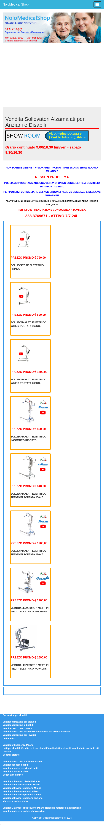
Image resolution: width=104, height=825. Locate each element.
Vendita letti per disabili (34, 748)
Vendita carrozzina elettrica (55, 731)
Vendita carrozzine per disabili (19, 721)
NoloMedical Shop (16, 4)
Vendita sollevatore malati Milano (21, 791)
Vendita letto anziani (83, 748)
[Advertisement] (52, 73)
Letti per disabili (11, 748)
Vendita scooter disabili (15, 764)
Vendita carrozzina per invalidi (19, 735)
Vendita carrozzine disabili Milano (21, 731)
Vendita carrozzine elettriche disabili (22, 761)
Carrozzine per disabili (15, 715)
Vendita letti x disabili (59, 748)
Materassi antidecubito (15, 801)
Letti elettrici (9, 738)
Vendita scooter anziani (15, 771)
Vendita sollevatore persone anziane (22, 798)
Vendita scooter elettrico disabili (20, 768)
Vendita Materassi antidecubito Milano (24, 807)
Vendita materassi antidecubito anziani (24, 811)
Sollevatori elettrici (13, 774)
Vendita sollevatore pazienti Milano (22, 794)
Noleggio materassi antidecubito (63, 807)
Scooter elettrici (11, 754)
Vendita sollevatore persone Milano (22, 788)
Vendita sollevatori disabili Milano (21, 781)
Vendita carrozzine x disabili (18, 725)
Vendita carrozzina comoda (18, 728)
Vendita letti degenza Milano (18, 745)
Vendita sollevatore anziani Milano (21, 784)
